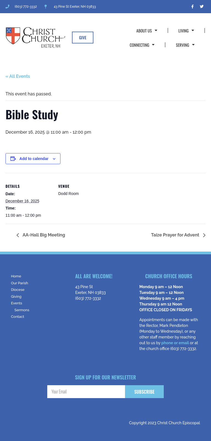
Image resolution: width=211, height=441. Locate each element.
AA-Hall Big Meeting (43, 235)
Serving (185, 44)
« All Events (17, 76)
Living (186, 30)
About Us (146, 30)
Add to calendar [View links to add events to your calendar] (34, 158)
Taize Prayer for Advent (175, 235)
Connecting (142, 44)
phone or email (175, 343)
